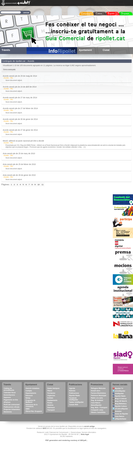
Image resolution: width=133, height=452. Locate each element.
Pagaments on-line (11, 400)
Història (50, 405)
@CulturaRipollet (120, 409)
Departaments (31, 393)
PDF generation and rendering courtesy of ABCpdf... (66, 440)
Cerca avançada (9, 69)
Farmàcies (51, 393)
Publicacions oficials (12, 407)
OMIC (28, 409)
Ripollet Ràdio (74, 395)
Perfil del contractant (12, 405)
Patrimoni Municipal (98, 395)
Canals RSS (73, 405)
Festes (49, 403)
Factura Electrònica (98, 393)
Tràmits (6, 50)
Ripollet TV (118, 388)
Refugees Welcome (98, 388)
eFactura (7, 402)
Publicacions (74, 393)
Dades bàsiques (53, 388)
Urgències (51, 395)
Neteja (28, 398)
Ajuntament (85, 50)
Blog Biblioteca (119, 404)
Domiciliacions (9, 395)
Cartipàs (29, 391)
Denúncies (8, 412)
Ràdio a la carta (97, 398)
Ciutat (106, 50)
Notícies (72, 391)
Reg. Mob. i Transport (99, 407)
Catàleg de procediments (9, 389)
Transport (51, 410)
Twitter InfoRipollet (76, 402)
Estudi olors (95, 391)
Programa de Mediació (30, 401)
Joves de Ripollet (120, 414)
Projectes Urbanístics (12, 409)
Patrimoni (51, 407)
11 (42, 184)
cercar (26, 12)
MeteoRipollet (96, 405)
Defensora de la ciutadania (31, 405)
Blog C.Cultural (119, 399)
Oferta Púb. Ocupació (34, 411)
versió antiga (89, 426)
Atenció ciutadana (32, 388)
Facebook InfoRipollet (73, 399)
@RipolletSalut (119, 419)
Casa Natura (95, 403)
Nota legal (85, 434)
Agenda (72, 388)
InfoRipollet (118, 393)
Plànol (49, 391)
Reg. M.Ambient (97, 400)
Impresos (7, 397)
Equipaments (52, 400)
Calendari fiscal (10, 393)
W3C (44, 428)
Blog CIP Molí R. (120, 401)
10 (39, 184)
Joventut (117, 411)
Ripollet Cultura (120, 406)
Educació (29, 395)
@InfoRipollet (119, 391)
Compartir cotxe (97, 410)
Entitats (50, 398)
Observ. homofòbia (98, 412)
